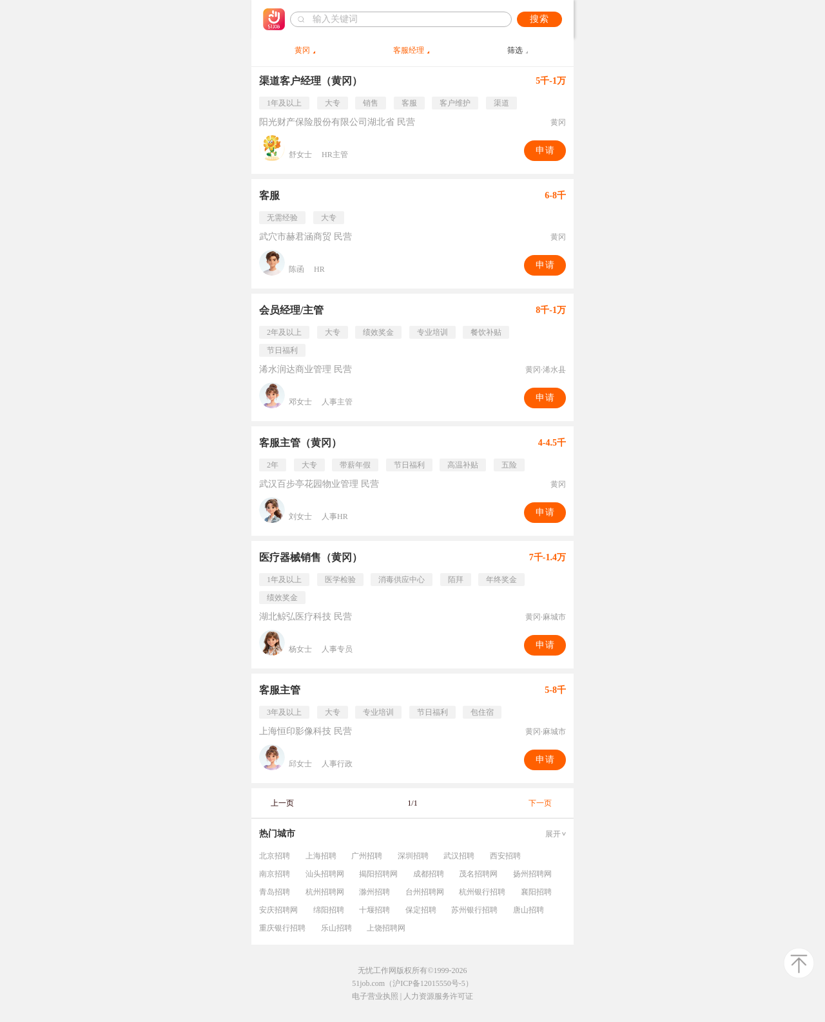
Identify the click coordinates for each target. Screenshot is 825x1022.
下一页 (540, 803)
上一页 (282, 803)
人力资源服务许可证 (438, 996)
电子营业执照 (375, 996)
